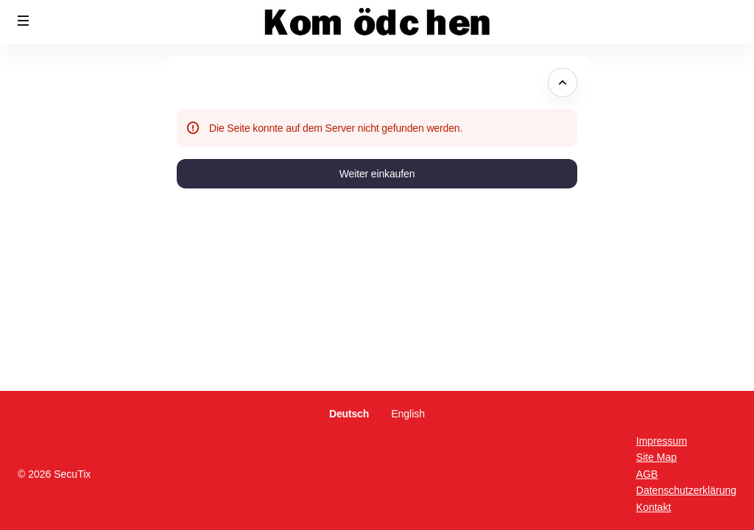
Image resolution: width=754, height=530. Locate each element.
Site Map (656, 457)
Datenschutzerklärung (686, 490)
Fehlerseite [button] (207, 82)
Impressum (661, 441)
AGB (647, 474)
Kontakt (653, 507)
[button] (23, 20)
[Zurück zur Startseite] (377, 22)
